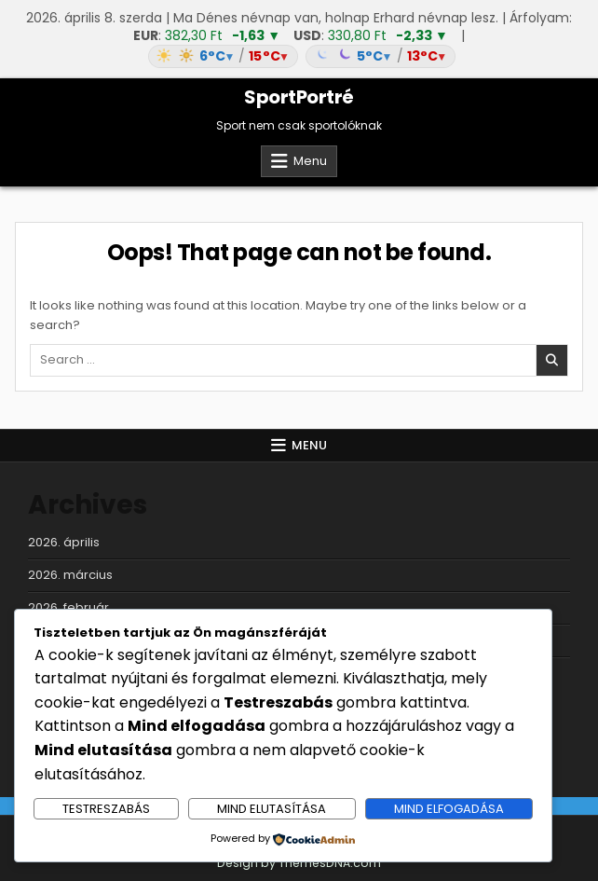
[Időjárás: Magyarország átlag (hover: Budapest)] (299, 56)
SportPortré (299, 97)
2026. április (64, 542)
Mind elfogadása (449, 809)
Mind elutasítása (271, 809)
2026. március (70, 575)
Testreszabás (106, 809)
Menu (310, 161)
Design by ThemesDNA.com (299, 863)
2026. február (68, 607)
